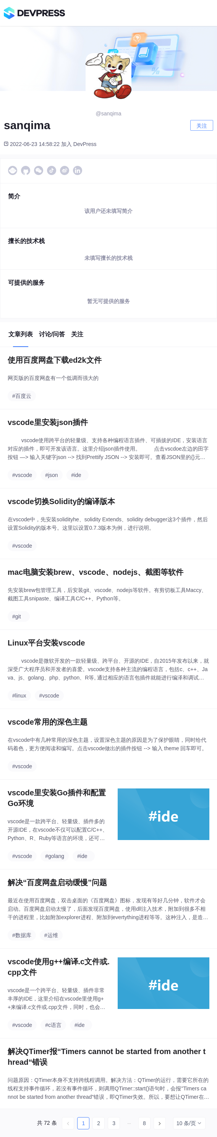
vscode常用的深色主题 (47, 722)
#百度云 (21, 396)
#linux (19, 696)
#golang (54, 856)
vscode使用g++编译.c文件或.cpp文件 (59, 966)
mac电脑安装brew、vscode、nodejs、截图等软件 (95, 572)
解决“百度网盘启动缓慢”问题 (57, 882)
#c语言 (53, 1025)
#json (51, 475)
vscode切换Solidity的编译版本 (61, 501)
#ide (76, 475)
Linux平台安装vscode (46, 643)
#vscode (22, 475)
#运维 (51, 935)
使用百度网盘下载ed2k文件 (55, 360)
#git (16, 616)
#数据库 (21, 935)
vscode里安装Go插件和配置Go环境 (57, 798)
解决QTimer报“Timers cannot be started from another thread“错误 (107, 1056)
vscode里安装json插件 (48, 422)
